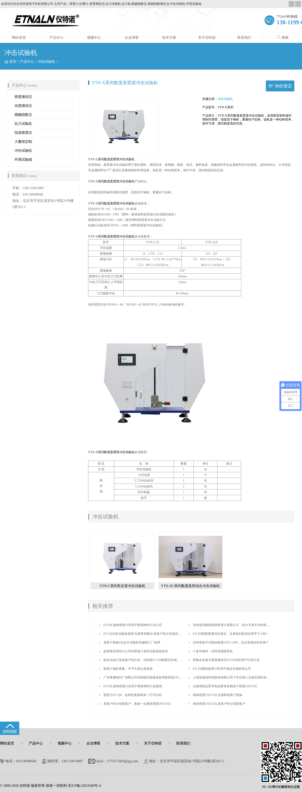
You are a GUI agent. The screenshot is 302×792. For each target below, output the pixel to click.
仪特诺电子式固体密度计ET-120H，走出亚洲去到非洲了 (231, 642)
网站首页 (19, 37)
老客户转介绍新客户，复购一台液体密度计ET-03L (137, 703)
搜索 (283, 37)
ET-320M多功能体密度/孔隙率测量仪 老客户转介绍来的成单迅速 (146, 633)
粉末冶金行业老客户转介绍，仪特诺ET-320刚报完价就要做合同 (146, 660)
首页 (12, 61)
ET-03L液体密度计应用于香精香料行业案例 (132, 686)
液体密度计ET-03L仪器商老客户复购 (217, 695)
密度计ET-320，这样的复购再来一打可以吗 (132, 695)
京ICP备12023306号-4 (84, 785)
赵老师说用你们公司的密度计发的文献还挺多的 (135, 651)
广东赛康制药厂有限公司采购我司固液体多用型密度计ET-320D (145, 677)
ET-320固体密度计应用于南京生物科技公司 (222, 668)
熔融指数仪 (23, 115)
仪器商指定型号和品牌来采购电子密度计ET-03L (225, 686)
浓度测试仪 (23, 106)
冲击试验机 (46, 61)
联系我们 (244, 37)
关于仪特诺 (207, 37)
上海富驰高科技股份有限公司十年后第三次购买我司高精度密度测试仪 (240, 677)
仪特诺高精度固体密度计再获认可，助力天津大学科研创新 (233, 625)
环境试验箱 (23, 159)
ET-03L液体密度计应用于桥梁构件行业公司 (132, 625)
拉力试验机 (23, 124)
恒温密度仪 (23, 133)
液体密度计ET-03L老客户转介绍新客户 (219, 703)
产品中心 (57, 37)
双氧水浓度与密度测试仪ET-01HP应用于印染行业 (226, 660)
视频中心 (94, 37)
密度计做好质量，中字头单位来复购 (128, 668)
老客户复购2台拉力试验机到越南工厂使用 (131, 642)
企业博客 (132, 37)
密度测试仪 (23, 97)
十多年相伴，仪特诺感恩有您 (213, 651)
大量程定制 (23, 141)
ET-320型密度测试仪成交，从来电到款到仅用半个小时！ (231, 633)
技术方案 (169, 37)
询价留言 (283, 86)
